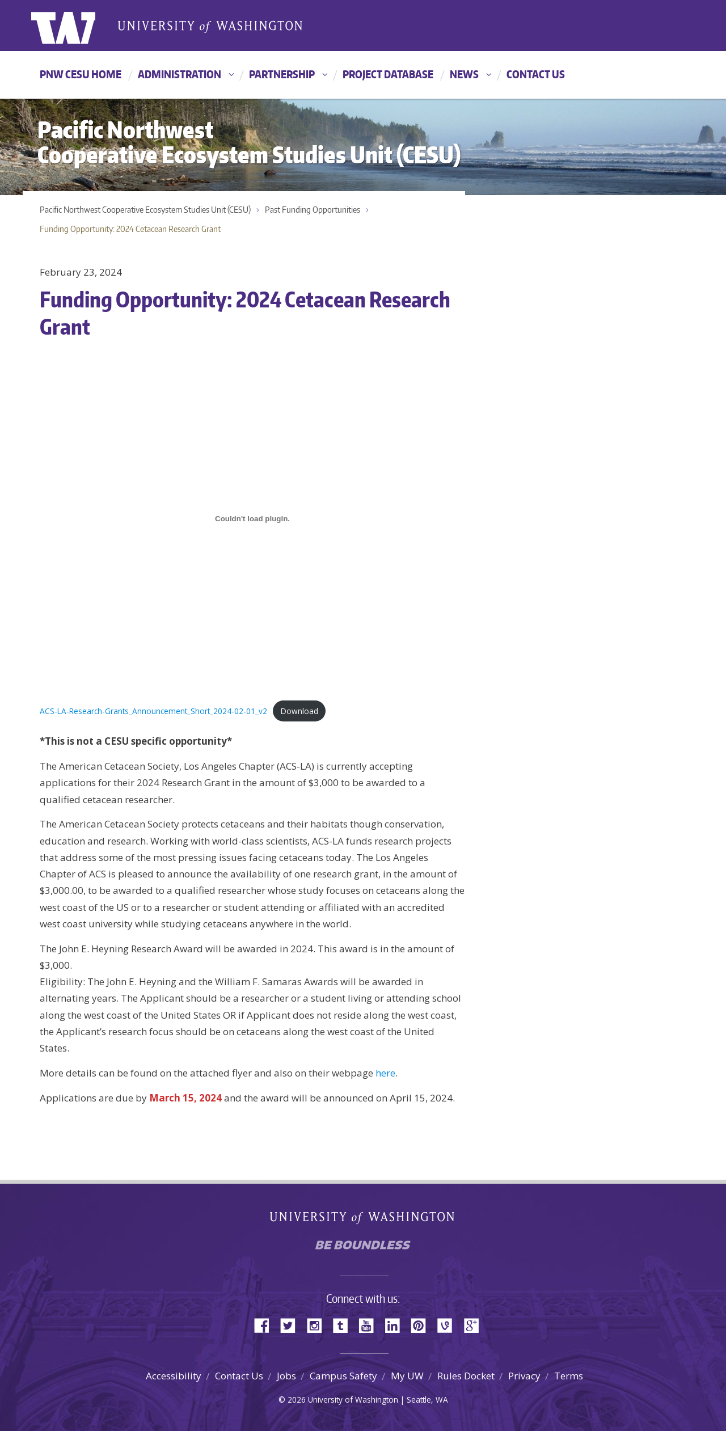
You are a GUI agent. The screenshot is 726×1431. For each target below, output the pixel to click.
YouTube (370, 1324)
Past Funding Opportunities (312, 209)
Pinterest (422, 1324)
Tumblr (344, 1324)
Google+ (475, 1324)
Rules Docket (466, 1375)
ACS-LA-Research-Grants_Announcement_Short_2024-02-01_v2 (153, 711)
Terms (568, 1375)
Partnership (282, 74)
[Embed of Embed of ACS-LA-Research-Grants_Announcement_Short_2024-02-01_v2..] (252, 519)
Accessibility (173, 1375)
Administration (179, 74)
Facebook (266, 1324)
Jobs (286, 1375)
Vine (449, 1324)
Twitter (292, 1324)
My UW (407, 1375)
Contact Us (535, 74)
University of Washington (77, 25)
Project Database (388, 74)
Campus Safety (343, 1375)
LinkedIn (396, 1324)
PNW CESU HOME (80, 74)
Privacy (524, 1375)
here (385, 1072)
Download (299, 711)
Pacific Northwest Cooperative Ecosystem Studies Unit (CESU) (145, 209)
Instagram (318, 1324)
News (464, 74)
